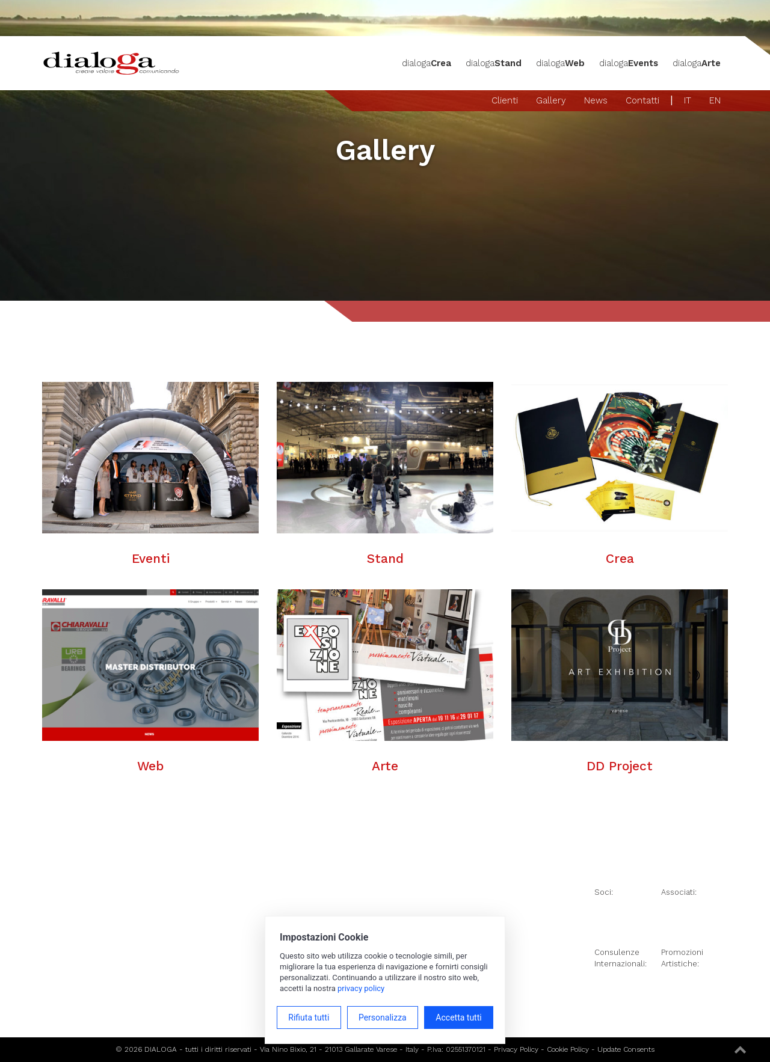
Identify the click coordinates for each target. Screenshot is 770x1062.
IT (687, 100)
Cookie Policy (568, 1049)
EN (715, 100)
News (596, 100)
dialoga (426, 63)
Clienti (504, 100)
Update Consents (625, 1049)
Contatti (642, 100)
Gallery (551, 100)
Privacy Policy (516, 1049)
